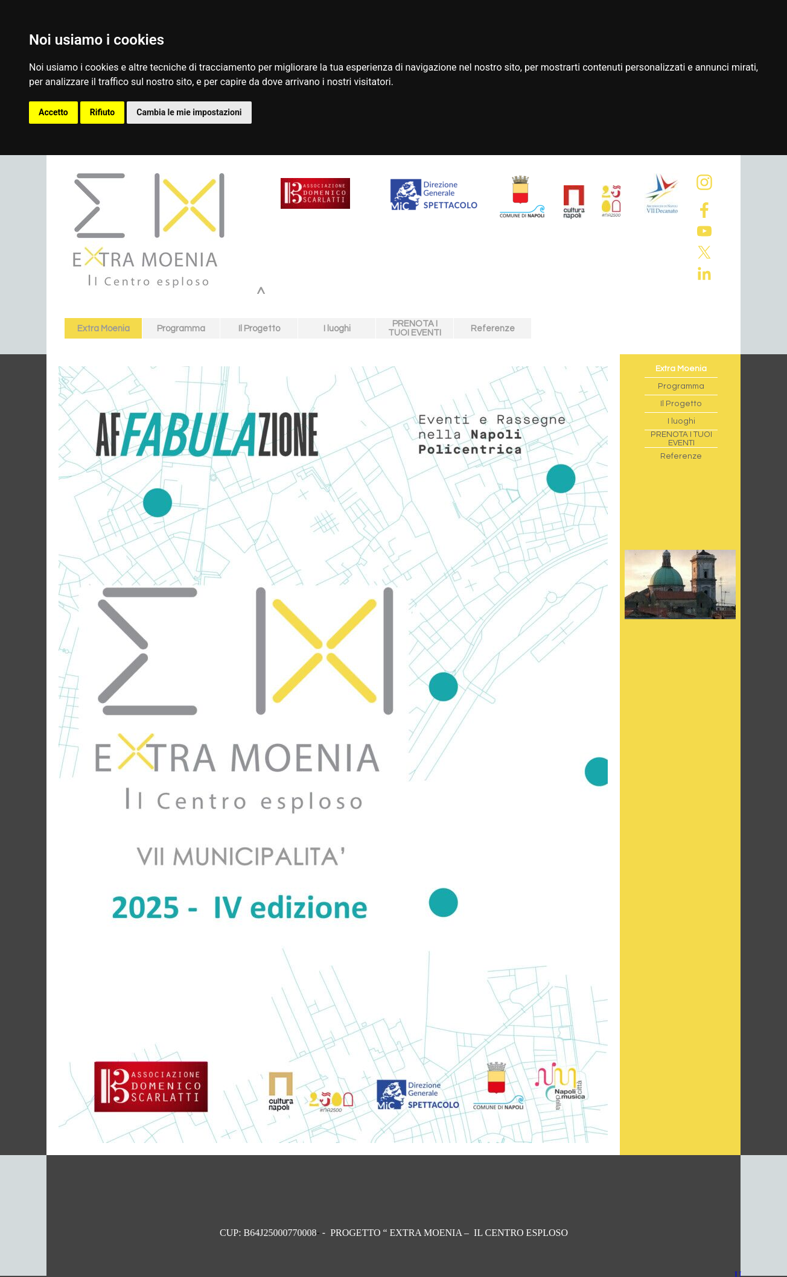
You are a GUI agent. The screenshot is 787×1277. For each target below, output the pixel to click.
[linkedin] (704, 273)
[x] (704, 252)
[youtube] (704, 231)
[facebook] (704, 210)
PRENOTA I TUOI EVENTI (414, 328)
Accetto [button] (53, 112)
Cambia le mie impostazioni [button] (188, 112)
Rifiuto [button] (102, 112)
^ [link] (261, 295)
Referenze (493, 328)
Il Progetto (259, 328)
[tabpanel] (393, 1233)
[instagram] (704, 182)
